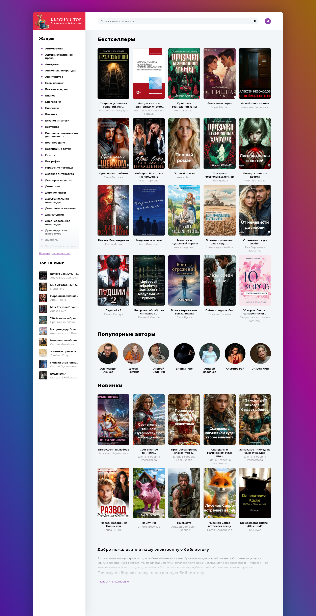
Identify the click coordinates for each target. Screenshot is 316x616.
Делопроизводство (58, 180)
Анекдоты (52, 64)
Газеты (50, 155)
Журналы (51, 239)
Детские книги (55, 192)
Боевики (51, 114)
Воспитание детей (58, 148)
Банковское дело (57, 89)
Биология (52, 108)
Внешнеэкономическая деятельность (61, 134)
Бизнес (50, 95)
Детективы (52, 186)
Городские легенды (59, 167)
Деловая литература (59, 173)
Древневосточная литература (57, 222)
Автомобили (54, 48)
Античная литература (60, 70)
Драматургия (54, 214)
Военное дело (55, 142)
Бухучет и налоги (57, 120)
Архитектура (54, 76)
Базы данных (54, 83)
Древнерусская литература (56, 232)
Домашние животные (60, 208)
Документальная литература (57, 200)
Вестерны (52, 126)
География (52, 161)
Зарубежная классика (60, 246)
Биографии (53, 101)
